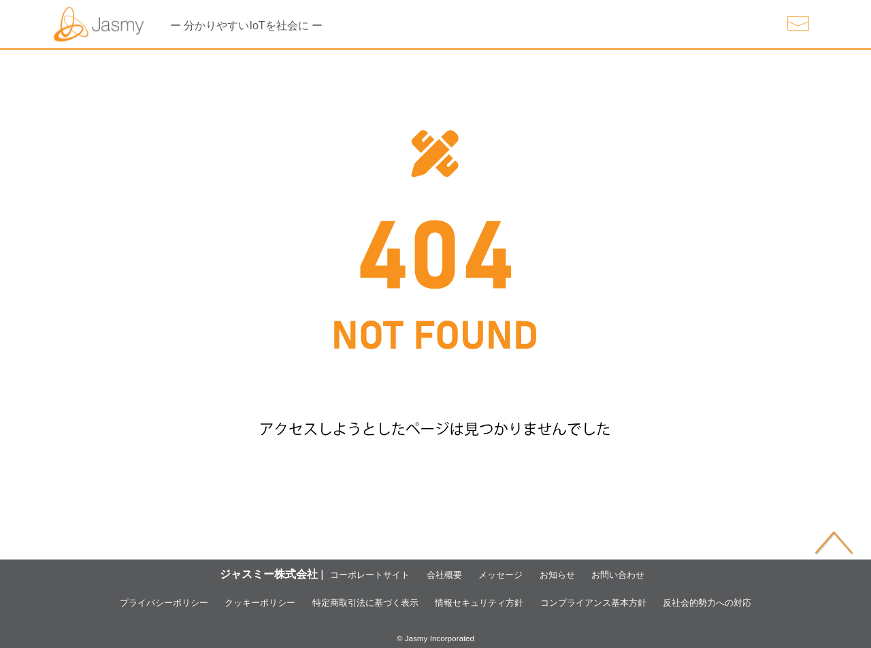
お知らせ (569, 574)
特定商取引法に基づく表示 (351, 602)
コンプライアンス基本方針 (624, 602)
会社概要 (438, 574)
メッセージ (503, 574)
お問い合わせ (640, 574)
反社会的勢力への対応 (760, 602)
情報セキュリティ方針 (487, 602)
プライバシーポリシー (110, 602)
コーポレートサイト (350, 574)
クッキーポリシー (225, 602)
